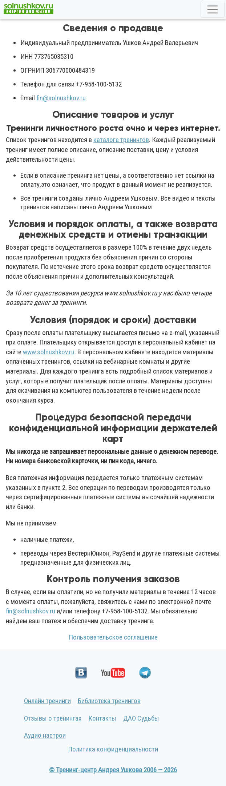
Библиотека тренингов (109, 701)
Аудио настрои (45, 735)
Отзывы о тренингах (52, 718)
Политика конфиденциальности (113, 749)
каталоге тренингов (121, 140)
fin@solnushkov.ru (61, 98)
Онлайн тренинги (47, 701)
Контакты (102, 718)
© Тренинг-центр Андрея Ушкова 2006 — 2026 (113, 770)
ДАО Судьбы (141, 718)
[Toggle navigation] (213, 9)
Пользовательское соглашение (113, 637)
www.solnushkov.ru (48, 352)
